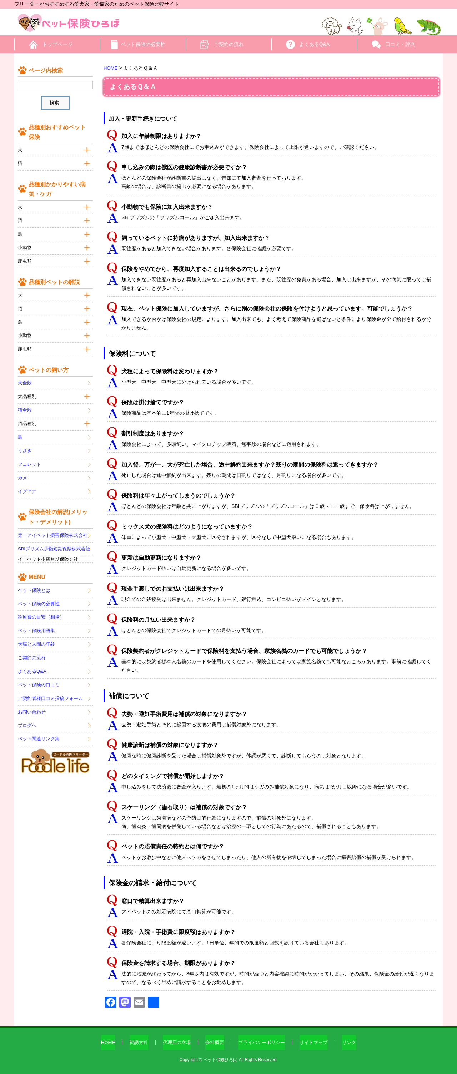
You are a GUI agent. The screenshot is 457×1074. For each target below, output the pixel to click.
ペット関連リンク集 (39, 733)
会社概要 (214, 1042)
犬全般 (25, 377)
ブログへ (27, 719)
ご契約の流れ (229, 44)
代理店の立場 (174, 1042)
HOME (102, 1042)
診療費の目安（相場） (41, 611)
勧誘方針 (134, 1042)
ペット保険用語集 (36, 624)
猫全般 (25, 404)
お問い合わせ (32, 706)
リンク (354, 1042)
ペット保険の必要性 (143, 44)
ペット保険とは (34, 584)
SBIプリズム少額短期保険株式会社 (54, 542)
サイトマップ (318, 1042)
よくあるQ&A (314, 44)
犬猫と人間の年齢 (36, 638)
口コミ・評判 (400, 44)
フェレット (29, 458)
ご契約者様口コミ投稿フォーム (50, 692)
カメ (22, 471)
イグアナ (27, 485)
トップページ (57, 44)
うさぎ (25, 444)
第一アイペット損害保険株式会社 (52, 529)
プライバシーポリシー (263, 1042)
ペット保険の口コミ (39, 678)
